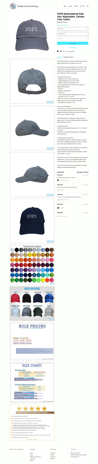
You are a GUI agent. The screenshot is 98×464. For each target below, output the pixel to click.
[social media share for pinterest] (64, 51)
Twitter (52, 455)
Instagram (53, 456)
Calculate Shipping (62, 25)
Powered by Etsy (75, 456)
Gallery (76, 6)
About (70, 6)
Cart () (82, 6)
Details (59, 57)
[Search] (87, 6)
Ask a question (70, 51)
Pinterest (52, 458)
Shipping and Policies (35, 456)
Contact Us (33, 458)
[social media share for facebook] (58, 51)
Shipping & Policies (68, 57)
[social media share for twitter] (61, 51)
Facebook (52, 453)
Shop (65, 6)
